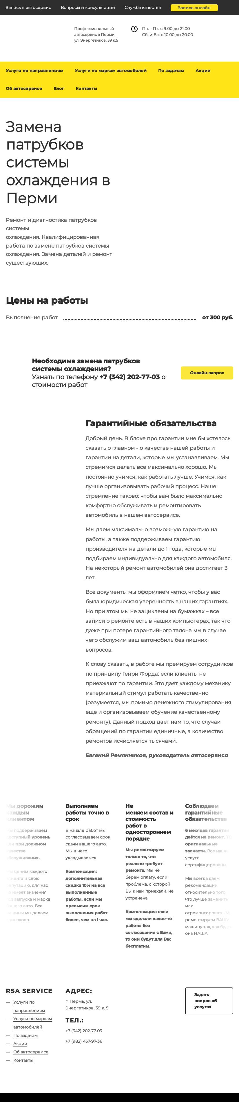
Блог (59, 88)
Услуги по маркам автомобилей (111, 70)
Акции (203, 70)
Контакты (86, 88)
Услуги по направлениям (34, 70)
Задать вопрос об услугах (205, 1000)
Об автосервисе (24, 88)
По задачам (171, 70)
